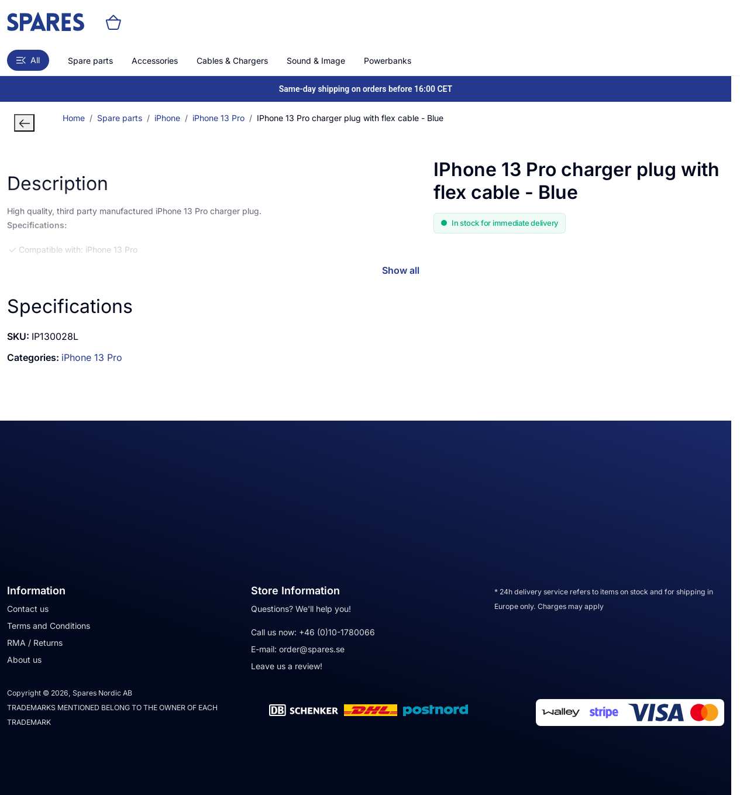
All (28, 60)
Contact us (28, 609)
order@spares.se (312, 649)
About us (24, 660)
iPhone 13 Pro (91, 357)
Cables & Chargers (232, 61)
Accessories (155, 61)
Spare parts (90, 61)
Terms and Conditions (48, 626)
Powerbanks (387, 61)
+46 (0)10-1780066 (337, 632)
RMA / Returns (35, 643)
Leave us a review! (286, 666)
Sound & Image (316, 61)
